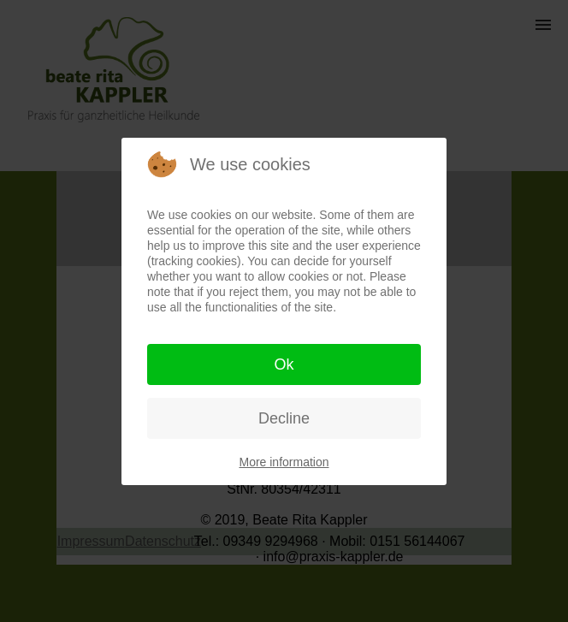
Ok (283, 364)
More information (283, 462)
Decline (284, 418)
